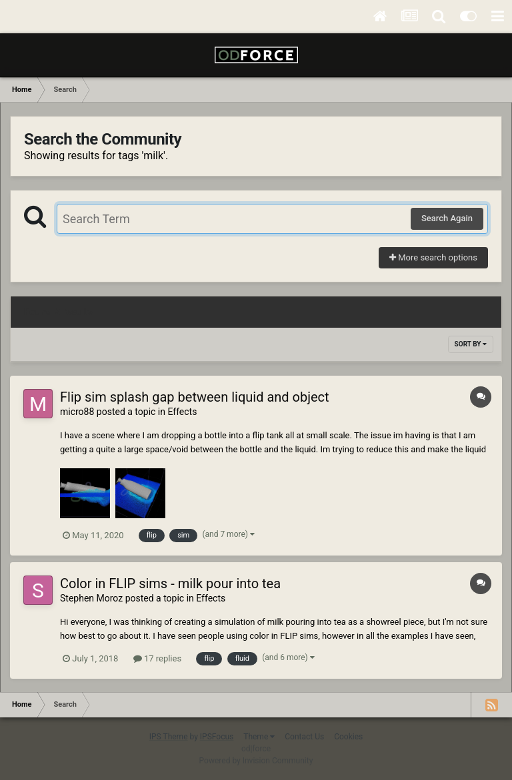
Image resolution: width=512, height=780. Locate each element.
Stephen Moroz (91, 598)
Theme (259, 736)
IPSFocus (216, 736)
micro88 (77, 411)
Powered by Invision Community (256, 760)
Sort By (471, 344)
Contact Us (304, 736)
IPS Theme (168, 736)
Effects (182, 411)
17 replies (157, 658)
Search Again (447, 218)
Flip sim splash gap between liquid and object (194, 397)
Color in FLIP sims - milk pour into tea (170, 583)
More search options (433, 257)
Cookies (348, 736)
